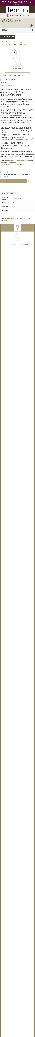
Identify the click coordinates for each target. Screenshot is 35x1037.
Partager (12, 79)
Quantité (2, 169)
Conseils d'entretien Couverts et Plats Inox (12, 165)
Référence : (3, 85)
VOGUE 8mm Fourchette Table (17, 245)
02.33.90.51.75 (24, 15)
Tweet (4, 79)
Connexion (25, 25)
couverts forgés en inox (22, 156)
